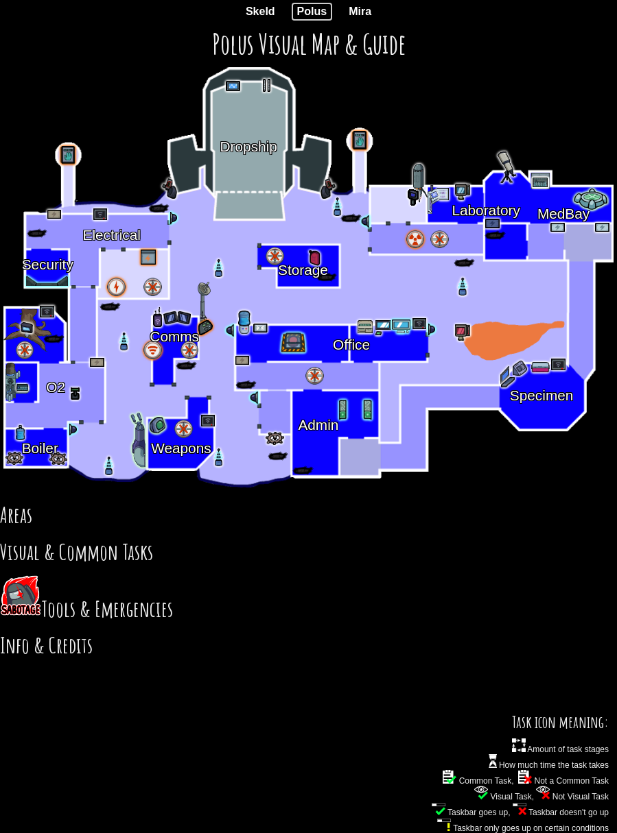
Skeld (260, 11)
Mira (360, 11)
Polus (312, 11)
